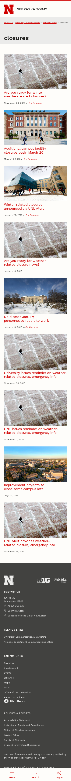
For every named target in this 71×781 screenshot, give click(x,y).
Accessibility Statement (17, 720)
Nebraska (8, 23)
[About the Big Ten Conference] (43, 580)
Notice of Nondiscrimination (19, 730)
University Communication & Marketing (25, 637)
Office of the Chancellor (17, 692)
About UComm (16, 606)
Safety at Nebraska (15, 740)
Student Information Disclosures (22, 745)
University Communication (27, 23)
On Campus (35, 103)
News (7, 687)
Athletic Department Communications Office (28, 642)
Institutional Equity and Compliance (24, 725)
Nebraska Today (32, 9)
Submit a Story (16, 610)
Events (7, 673)
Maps (7, 682)
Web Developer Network (22, 757)
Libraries (9, 677)
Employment (11, 668)
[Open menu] (12, 774)
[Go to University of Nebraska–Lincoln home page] (9, 9)
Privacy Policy (11, 735)
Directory (9, 663)
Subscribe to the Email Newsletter (27, 615)
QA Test (42, 757)
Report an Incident (15, 700)
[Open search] (35, 774)
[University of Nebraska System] (60, 580)
